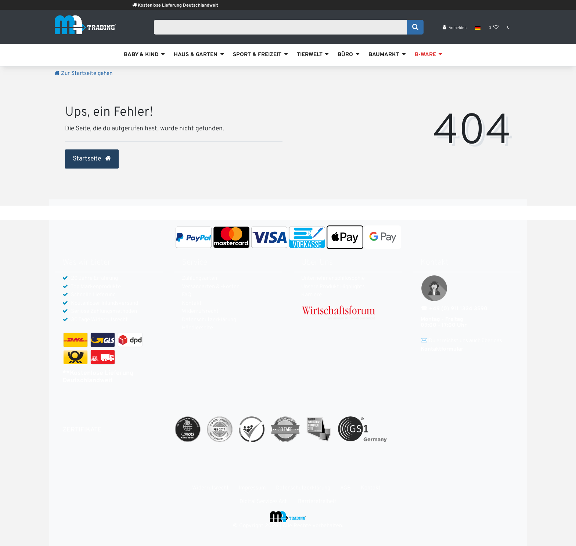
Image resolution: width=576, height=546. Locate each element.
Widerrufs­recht (200, 311)
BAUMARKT (383, 54)
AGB (345, 488)
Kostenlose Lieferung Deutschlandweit (189, 5)
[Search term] (283, 28)
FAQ (186, 295)
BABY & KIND (141, 54)
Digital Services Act (263, 501)
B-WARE (425, 54)
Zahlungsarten (199, 278)
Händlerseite (197, 328)
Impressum (252, 488)
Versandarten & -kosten (211, 286)
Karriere (311, 295)
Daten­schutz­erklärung (209, 320)
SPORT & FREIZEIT (257, 54)
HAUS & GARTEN (195, 54)
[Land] (477, 29)
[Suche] (415, 28)
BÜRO (345, 54)
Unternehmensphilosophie (333, 278)
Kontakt (192, 303)
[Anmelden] (455, 29)
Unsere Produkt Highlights (333, 286)
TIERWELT (310, 54)
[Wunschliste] (494, 29)
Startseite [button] (92, 159)
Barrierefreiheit (317, 501)
